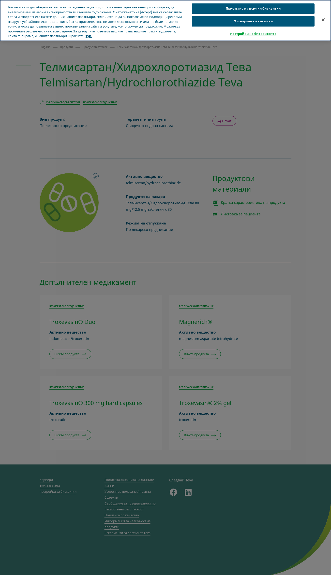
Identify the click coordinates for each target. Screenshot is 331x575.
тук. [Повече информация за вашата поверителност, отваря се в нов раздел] (89, 36)
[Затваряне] (323, 19)
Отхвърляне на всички (253, 21)
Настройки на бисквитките (253, 33)
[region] (165, 20)
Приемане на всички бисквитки (253, 8)
